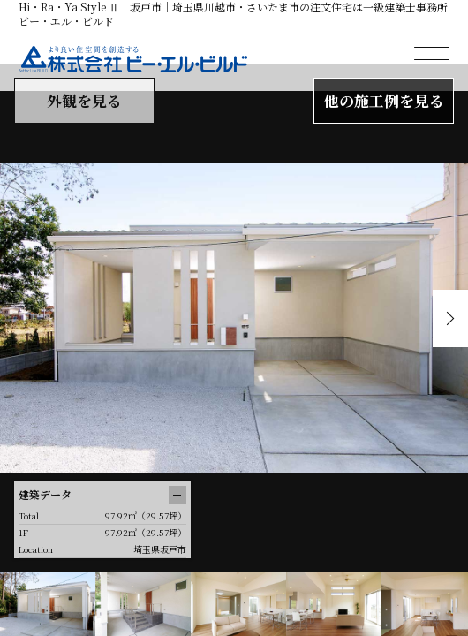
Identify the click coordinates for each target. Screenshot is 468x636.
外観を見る (84, 100)
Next (450, 318)
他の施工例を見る (384, 100)
